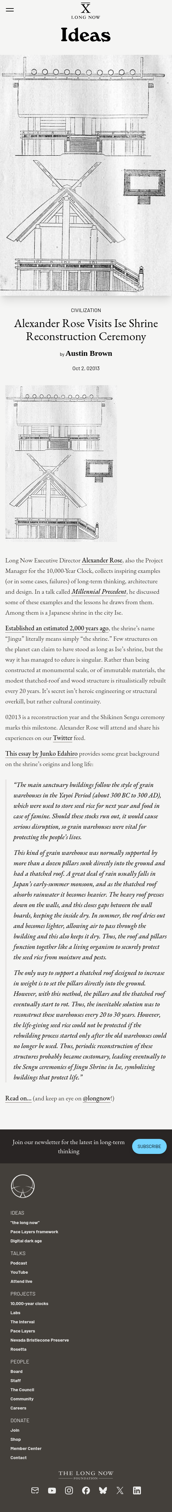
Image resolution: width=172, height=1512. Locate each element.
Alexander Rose (102, 560)
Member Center (26, 1448)
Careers (18, 1407)
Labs (15, 1312)
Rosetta (18, 1349)
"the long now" (25, 1222)
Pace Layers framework (34, 1231)
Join (14, 1430)
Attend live (21, 1281)
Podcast (18, 1263)
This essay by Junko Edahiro (41, 753)
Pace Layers (22, 1330)
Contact (18, 1457)
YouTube (19, 1272)
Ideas (17, 1212)
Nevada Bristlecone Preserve (39, 1340)
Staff (15, 1380)
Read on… (18, 1098)
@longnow (97, 1098)
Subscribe (149, 1146)
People (19, 1361)
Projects (22, 1293)
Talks (18, 1253)
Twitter (63, 737)
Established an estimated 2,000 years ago (57, 628)
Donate (19, 1420)
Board (16, 1371)
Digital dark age (26, 1240)
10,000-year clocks (29, 1303)
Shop (15, 1439)
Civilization (86, 310)
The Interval (22, 1321)
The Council (22, 1389)
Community (22, 1398)
